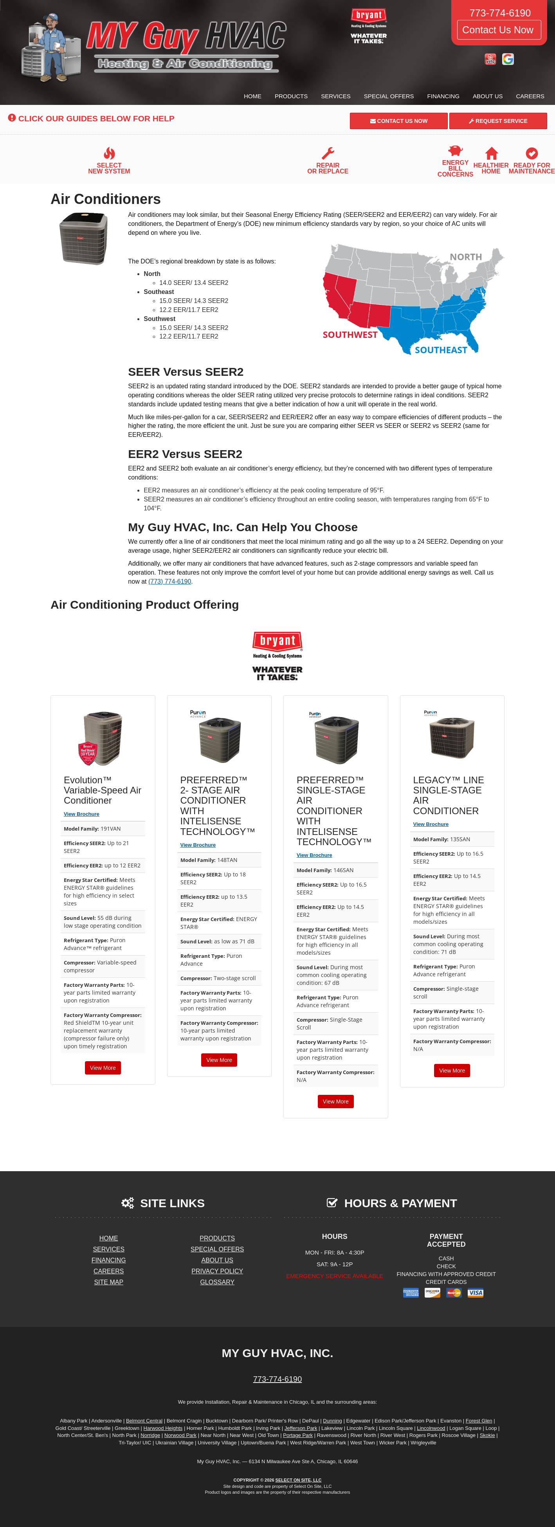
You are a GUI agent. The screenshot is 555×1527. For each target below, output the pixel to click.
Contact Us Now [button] (499, 29)
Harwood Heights (163, 1428)
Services (336, 96)
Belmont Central (144, 1421)
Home (252, 96)
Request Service (498, 121)
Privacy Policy (217, 1271)
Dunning (332, 1421)
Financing (443, 96)
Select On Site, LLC (299, 1480)
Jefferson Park (301, 1428)
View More (103, 1068)
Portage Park (298, 1435)
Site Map (108, 1282)
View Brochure (81, 814)
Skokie (487, 1435)
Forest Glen (479, 1421)
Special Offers (389, 96)
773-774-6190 (277, 1379)
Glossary (217, 1282)
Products (291, 96)
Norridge (150, 1435)
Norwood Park (180, 1435)
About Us (488, 96)
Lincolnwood (431, 1428)
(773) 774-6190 (169, 581)
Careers (530, 96)
